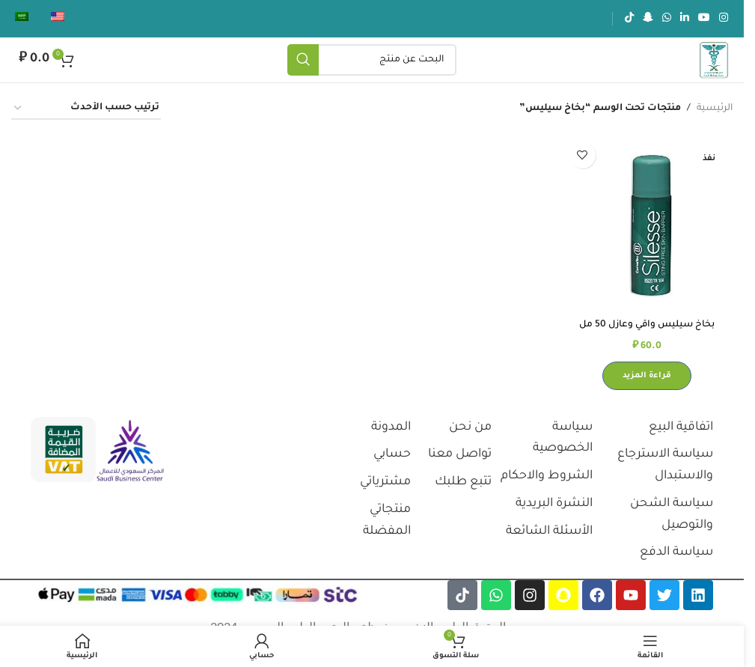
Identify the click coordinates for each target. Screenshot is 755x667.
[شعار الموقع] (714, 60)
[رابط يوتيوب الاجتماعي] (704, 18)
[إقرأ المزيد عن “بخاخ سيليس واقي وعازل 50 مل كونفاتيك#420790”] (648, 374)
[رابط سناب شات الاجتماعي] (648, 18)
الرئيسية (715, 108)
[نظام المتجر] (86, 109)
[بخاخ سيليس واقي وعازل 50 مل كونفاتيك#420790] (648, 222)
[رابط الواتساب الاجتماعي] (667, 18)
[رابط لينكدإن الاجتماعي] (685, 18)
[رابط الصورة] (130, 451)
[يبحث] (371, 60)
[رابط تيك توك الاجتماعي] (629, 18)
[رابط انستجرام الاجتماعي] (724, 18)
